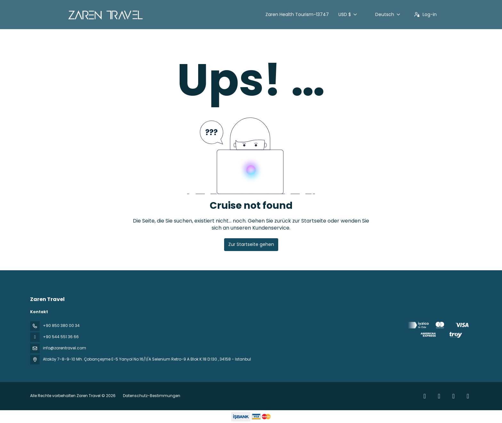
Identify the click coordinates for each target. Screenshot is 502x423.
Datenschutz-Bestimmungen (151, 395)
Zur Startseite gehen (251, 244)
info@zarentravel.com (64, 348)
